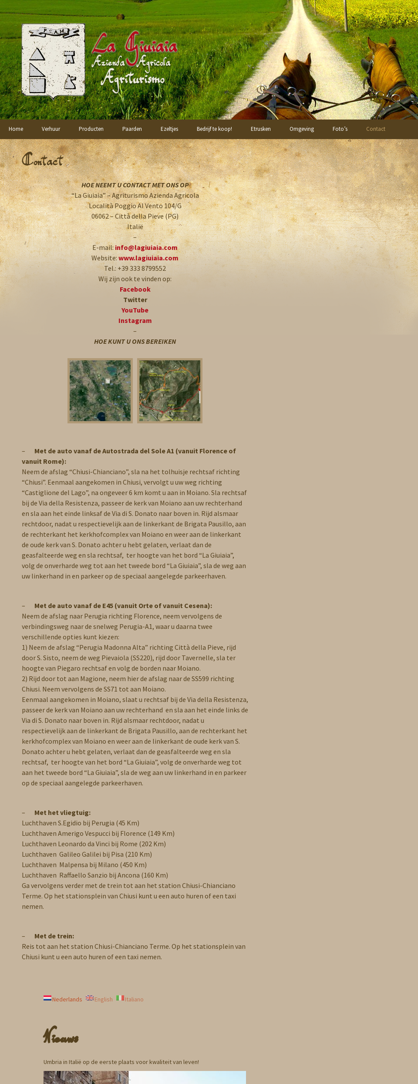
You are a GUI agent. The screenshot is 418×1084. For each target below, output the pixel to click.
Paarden (132, 129)
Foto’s (340, 129)
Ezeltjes (169, 129)
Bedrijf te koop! (214, 129)
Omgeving (302, 129)
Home (16, 129)
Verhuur (51, 129)
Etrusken (261, 129)
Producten (91, 129)
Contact (375, 129)
